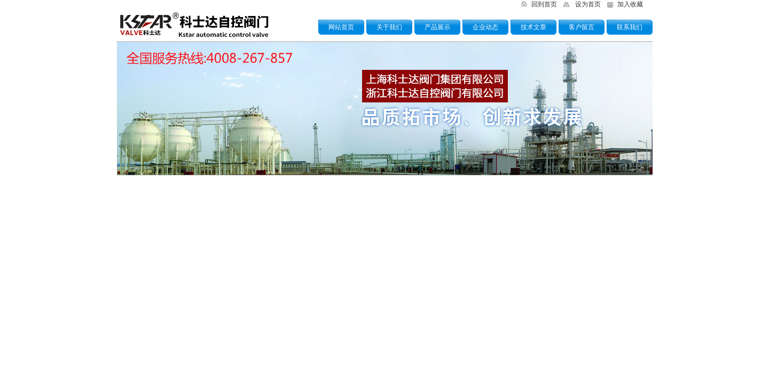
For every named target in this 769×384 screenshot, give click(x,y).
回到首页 (544, 4)
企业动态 (485, 27)
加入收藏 (630, 4)
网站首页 (341, 27)
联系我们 (629, 27)
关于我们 (389, 27)
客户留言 (581, 27)
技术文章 (533, 27)
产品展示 (437, 27)
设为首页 (588, 4)
